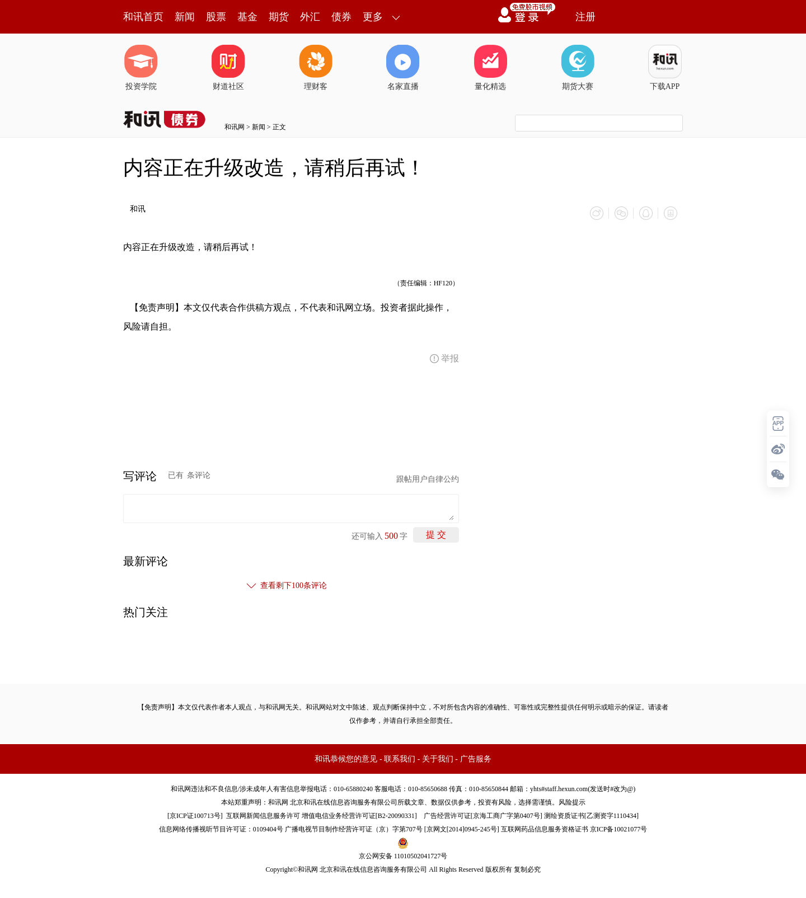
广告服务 (475, 759)
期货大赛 (577, 68)
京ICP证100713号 (195, 816)
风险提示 (572, 802)
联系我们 (399, 759)
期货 (279, 16)
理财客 (315, 68)
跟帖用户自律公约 (427, 479)
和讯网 (234, 127)
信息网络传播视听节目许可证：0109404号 (221, 829)
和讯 (138, 209)
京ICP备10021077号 (619, 829)
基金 (247, 16)
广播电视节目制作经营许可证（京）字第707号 (354, 829)
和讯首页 (143, 16)
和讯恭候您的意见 (346, 759)
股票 (216, 16)
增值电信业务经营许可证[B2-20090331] (359, 816)
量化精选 (490, 68)
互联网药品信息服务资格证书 (544, 829)
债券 (341, 16)
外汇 (310, 16)
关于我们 (437, 759)
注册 (585, 16)
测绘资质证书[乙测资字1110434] (591, 816)
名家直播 (403, 68)
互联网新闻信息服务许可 (263, 816)
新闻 (185, 16)
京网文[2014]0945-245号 (462, 829)
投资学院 (141, 68)
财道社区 (228, 68)
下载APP (665, 68)
